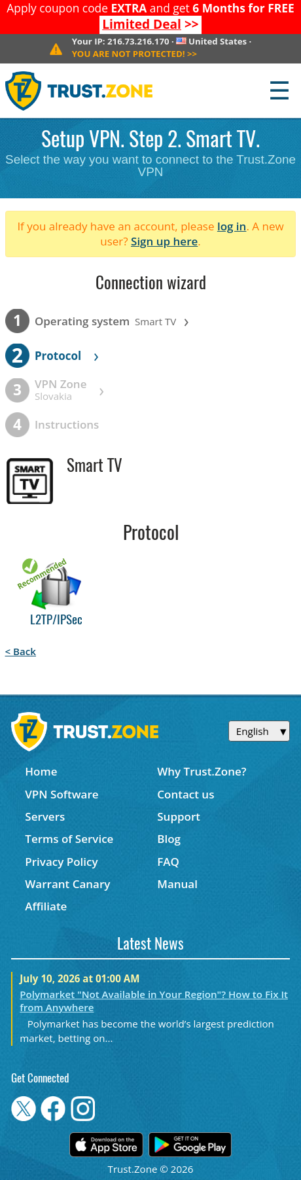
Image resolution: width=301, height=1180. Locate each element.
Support (178, 816)
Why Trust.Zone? (201, 771)
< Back (20, 651)
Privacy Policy (61, 861)
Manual (177, 883)
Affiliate (46, 906)
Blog (169, 838)
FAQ (168, 861)
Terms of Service (69, 838)
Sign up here (164, 241)
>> (150, 24)
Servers (45, 816)
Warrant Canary (67, 883)
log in (232, 226)
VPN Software (61, 794)
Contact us (185, 794)
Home (41, 771)
